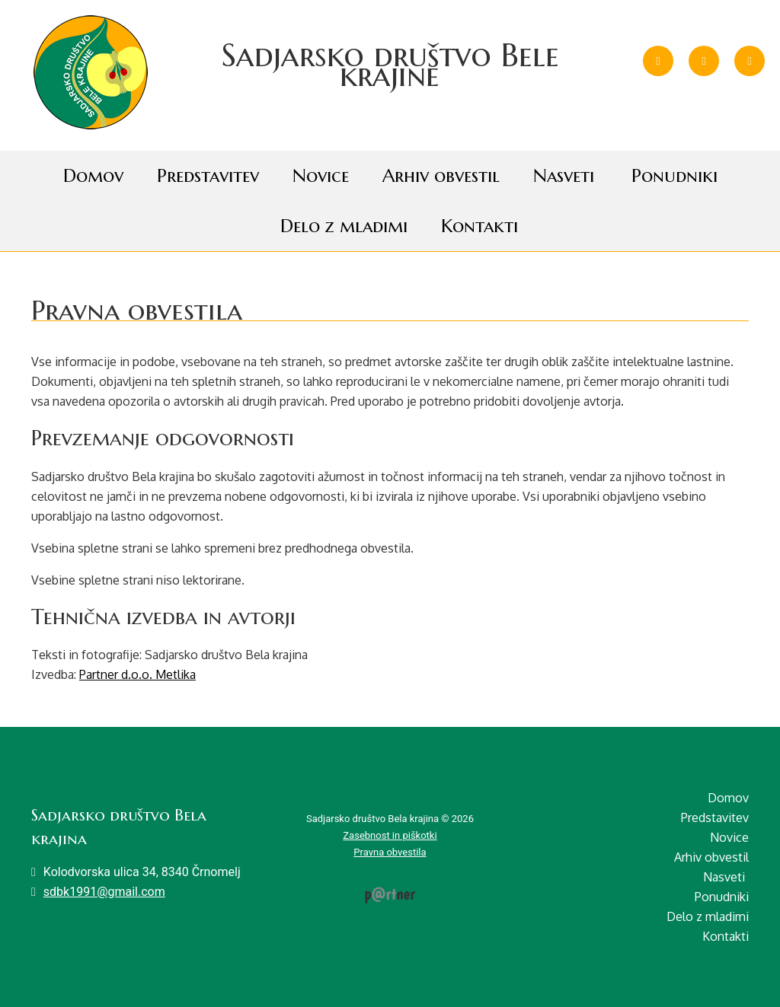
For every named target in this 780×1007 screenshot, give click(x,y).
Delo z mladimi (344, 226)
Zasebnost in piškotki (389, 835)
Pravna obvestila (389, 852)
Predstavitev (208, 175)
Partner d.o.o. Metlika (137, 674)
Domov (93, 175)
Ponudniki (674, 175)
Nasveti (563, 175)
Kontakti (479, 226)
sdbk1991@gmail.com (104, 891)
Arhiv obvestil (441, 175)
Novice (320, 175)
